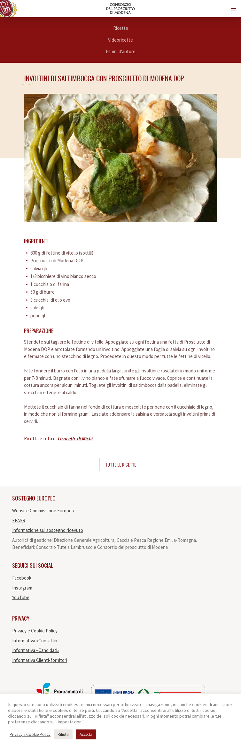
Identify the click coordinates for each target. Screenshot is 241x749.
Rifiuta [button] (63, 734)
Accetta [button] (86, 734)
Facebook (21, 578)
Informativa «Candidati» (35, 650)
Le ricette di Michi (75, 439)
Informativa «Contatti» (34, 641)
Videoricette (120, 40)
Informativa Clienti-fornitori (39, 660)
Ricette (120, 28)
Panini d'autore (121, 51)
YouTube (20, 597)
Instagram (22, 588)
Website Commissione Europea (43, 511)
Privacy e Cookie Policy (35, 631)
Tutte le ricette (120, 464)
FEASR (18, 520)
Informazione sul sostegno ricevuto (47, 530)
